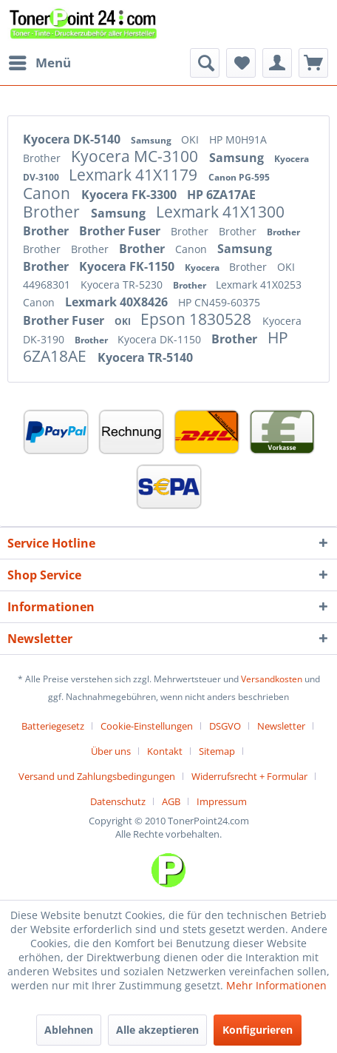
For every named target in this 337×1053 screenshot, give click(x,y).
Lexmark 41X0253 (259, 284)
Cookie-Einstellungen (147, 726)
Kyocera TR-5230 (123, 284)
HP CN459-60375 (219, 302)
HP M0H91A (238, 139)
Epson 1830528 (197, 319)
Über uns (111, 751)
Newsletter (281, 726)
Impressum (222, 801)
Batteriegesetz (52, 726)
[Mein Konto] (277, 63)
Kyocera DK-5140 (73, 139)
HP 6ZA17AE (221, 194)
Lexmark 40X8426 (118, 302)
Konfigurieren (257, 1030)
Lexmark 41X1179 (135, 174)
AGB (171, 801)
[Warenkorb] (313, 63)
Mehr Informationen (276, 985)
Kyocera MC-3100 (136, 156)
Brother (43, 158)
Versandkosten (271, 679)
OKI (191, 139)
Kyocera (203, 267)
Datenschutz (118, 801)
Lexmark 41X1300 (220, 211)
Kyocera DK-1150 (161, 339)
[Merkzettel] (241, 63)
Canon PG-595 (239, 177)
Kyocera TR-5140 (145, 357)
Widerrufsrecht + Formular (249, 776)
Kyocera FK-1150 (128, 266)
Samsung (152, 140)
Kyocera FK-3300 (130, 194)
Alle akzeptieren (157, 1030)
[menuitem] (39, 63)
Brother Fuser (121, 231)
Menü (40, 61)
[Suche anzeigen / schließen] (204, 63)
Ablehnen (68, 1030)
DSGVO (225, 726)
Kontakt (165, 751)
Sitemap (217, 751)
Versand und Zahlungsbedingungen (96, 776)
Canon (48, 193)
